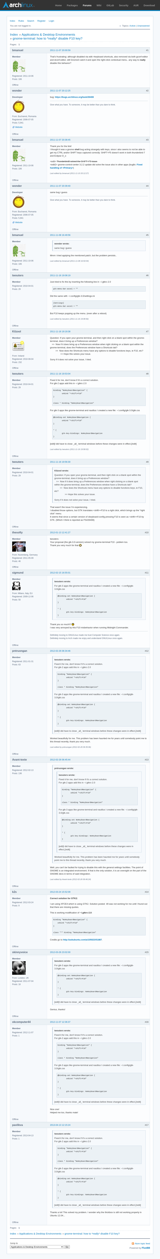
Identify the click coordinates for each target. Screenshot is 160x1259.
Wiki (99, 5)
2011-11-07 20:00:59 (60, 50)
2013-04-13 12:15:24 (60, 1125)
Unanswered (143, 25)
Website (18, 127)
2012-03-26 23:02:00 (60, 952)
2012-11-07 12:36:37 (60, 1022)
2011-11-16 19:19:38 (60, 331)
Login (51, 21)
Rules (21, 21)
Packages (72, 5)
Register (41, 21)
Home (58, 5)
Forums (87, 5)
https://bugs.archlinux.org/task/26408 (74, 97)
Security (123, 5)
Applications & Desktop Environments (48, 34)
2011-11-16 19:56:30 (60, 462)
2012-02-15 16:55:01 (60, 572)
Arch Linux (19, 5)
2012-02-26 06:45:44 (60, 759)
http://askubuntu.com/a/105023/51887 (82, 939)
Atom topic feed (142, 1243)
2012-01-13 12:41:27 (60, 532)
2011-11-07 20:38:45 (60, 140)
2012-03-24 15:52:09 (60, 892)
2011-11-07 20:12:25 (60, 90)
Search (30, 21)
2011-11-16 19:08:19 (60, 275)
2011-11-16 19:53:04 (60, 373)
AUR (136, 5)
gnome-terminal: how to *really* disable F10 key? (47, 38)
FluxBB (146, 1248)
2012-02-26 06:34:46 (60, 651)
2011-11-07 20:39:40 (60, 186)
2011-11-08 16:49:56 (60, 235)
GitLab (110, 5)
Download (149, 5)
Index (12, 21)
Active (132, 25)
